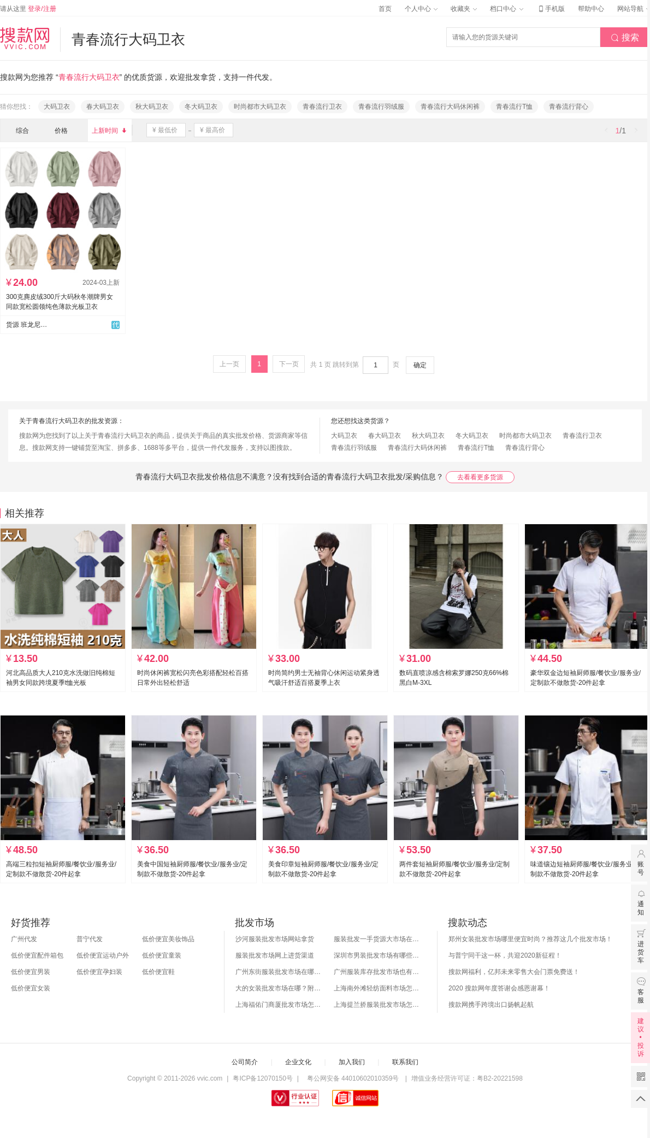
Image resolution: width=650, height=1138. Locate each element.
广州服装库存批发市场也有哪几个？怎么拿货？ (377, 972)
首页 (385, 9)
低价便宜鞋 (158, 972)
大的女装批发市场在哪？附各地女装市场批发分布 (279, 988)
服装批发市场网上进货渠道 (274, 955)
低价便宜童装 (161, 955)
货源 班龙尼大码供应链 (27, 325)
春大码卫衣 (102, 106)
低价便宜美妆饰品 (168, 939)
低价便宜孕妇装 (99, 972)
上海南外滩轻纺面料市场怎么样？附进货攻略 (377, 988)
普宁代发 (89, 939)
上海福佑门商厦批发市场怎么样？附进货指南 (279, 1004)
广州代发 (24, 939)
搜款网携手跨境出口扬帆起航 (491, 1004)
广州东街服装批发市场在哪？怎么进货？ (279, 972)
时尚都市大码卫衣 (260, 106)
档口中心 (506, 9)
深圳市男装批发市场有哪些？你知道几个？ (377, 955)
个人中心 (421, 9)
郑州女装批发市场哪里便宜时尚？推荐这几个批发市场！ (530, 939)
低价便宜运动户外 (102, 955)
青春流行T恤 (514, 106)
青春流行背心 (568, 106)
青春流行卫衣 (322, 106)
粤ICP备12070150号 (262, 1078)
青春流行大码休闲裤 (450, 106)
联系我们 (405, 1062)
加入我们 (352, 1062)
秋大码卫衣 (151, 106)
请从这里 (28, 9)
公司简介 (245, 1062)
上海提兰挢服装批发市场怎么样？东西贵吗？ (377, 1004)
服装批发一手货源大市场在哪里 (377, 939)
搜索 (625, 37)
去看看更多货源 (480, 477)
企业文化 (298, 1062)
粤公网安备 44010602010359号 (352, 1078)
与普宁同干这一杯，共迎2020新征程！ (505, 955)
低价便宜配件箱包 (37, 955)
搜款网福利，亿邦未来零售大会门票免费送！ (514, 972)
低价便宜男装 (30, 972)
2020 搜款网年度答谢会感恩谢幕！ (499, 988)
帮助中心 (591, 9)
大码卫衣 (57, 106)
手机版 (550, 9)
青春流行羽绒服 (381, 106)
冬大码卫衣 (201, 106)
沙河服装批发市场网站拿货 (274, 939)
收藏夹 (464, 9)
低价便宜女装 (30, 988)
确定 (420, 365)
